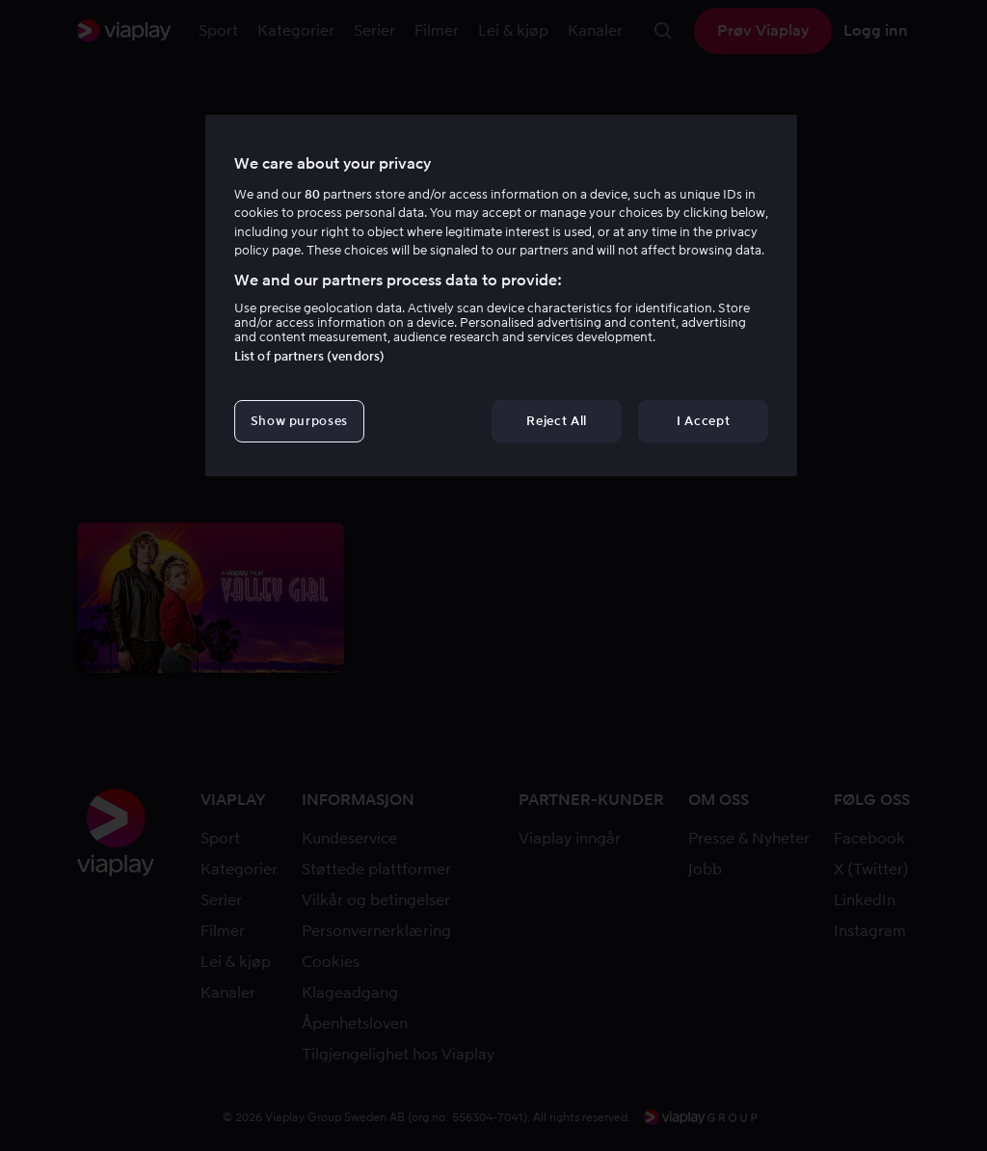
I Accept (703, 421)
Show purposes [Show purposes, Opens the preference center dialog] (299, 421)
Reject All (556, 421)
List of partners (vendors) (309, 356)
